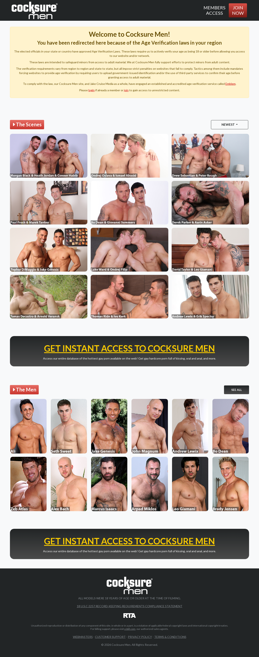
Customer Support (110, 637)
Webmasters (83, 637)
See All (236, 389)
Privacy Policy (140, 637)
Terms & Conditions (170, 637)
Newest (228, 124)
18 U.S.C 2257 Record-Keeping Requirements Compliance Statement (129, 606)
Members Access (214, 10)
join (126, 90)
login (91, 90)
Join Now (238, 10)
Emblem (230, 83)
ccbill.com (129, 629)
